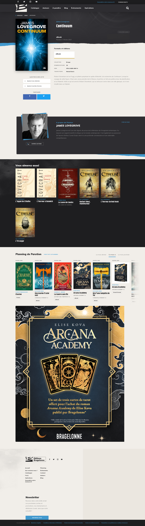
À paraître (57, 8)
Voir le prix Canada (124, 32)
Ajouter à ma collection (31, 81)
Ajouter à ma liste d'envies (32, 86)
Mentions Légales (36, 522)
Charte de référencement (92, 522)
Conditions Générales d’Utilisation (52, 522)
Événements (76, 8)
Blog (66, 8)
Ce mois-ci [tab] (112, 255)
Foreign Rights (123, 2)
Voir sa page (125, 122)
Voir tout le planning (51, 254)
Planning (43, 468)
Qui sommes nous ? (31, 470)
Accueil (27, 468)
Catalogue (35, 8)
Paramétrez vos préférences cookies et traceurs (114, 522)
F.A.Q (26, 475)
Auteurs (46, 8)
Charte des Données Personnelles (73, 522)
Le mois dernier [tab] (101, 255)
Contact (42, 473)
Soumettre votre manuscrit (105, 2)
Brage (25, 15)
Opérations (89, 8)
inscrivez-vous (37, 517)
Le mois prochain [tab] (123, 255)
